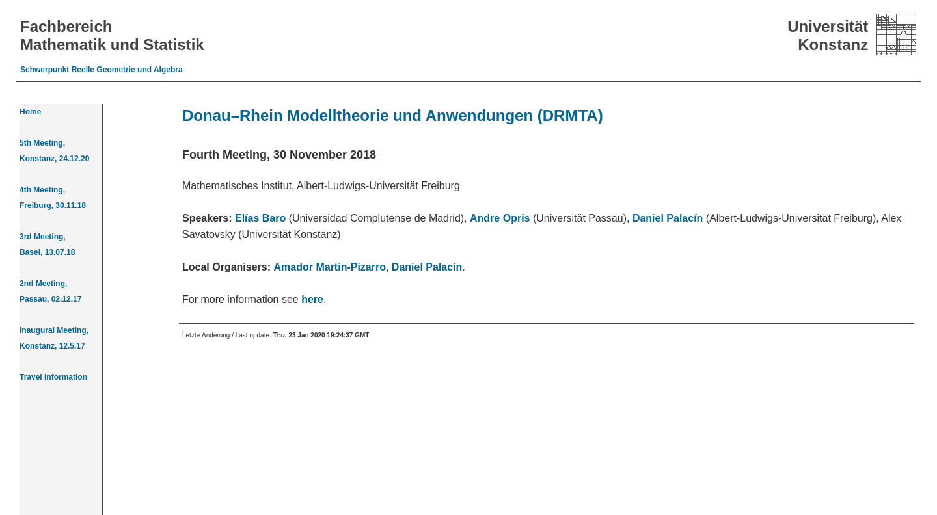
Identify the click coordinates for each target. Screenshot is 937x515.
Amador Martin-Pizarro (330, 266)
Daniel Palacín (667, 218)
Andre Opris (500, 218)
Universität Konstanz (827, 35)
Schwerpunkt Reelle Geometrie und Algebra (101, 69)
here (312, 299)
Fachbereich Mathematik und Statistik (112, 35)
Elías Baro (260, 218)
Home (30, 111)
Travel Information (53, 377)
